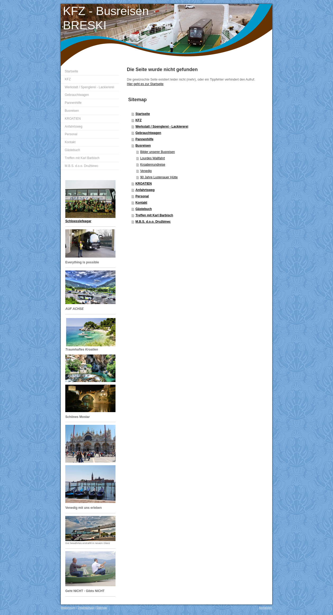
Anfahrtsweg (145, 190)
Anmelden (265, 607)
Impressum (68, 607)
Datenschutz (86, 607)
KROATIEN (143, 183)
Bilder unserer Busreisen (157, 152)
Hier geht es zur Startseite (145, 84)
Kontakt (141, 202)
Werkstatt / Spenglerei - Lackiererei (161, 126)
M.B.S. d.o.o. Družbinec (152, 221)
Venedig (145, 171)
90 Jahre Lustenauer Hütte (159, 177)
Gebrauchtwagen (148, 133)
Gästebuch (143, 209)
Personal (142, 196)
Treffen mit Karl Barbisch (154, 215)
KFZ (138, 120)
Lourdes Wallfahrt (152, 158)
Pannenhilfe (144, 139)
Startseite (142, 114)
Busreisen (143, 145)
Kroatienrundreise (152, 164)
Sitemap (101, 607)
